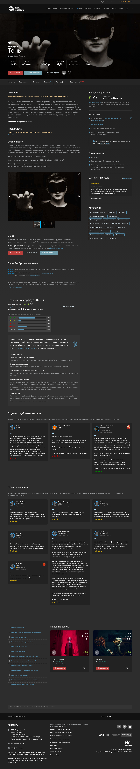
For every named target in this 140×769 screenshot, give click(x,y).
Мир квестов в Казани (16, 716)
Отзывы (47, 82)
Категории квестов (56, 748)
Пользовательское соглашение (61, 732)
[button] (79, 173)
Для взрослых (94, 223)
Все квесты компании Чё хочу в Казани (25, 632)
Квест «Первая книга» (18, 675)
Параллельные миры (96, 238)
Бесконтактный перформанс (21, 642)
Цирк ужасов (58, 660)
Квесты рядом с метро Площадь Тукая (24, 661)
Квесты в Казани (16, 628)
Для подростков (109, 220)
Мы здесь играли (52, 72)
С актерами (111, 212)
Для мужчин (109, 227)
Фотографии (61, 82)
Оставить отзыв (31, 253)
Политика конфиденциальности (61, 736)
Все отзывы (126, 178)
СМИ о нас (53, 745)
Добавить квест (55, 752)
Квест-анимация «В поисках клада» (24, 680)
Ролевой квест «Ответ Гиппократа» (23, 670)
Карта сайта (54, 755)
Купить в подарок (33, 72)
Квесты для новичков (18, 651)
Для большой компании (97, 212)
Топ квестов (94, 231)
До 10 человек (111, 238)
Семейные (105, 223)
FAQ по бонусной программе (60, 742)
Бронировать (15, 72)
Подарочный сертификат (120, 223)
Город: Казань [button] (117, 8)
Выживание (119, 235)
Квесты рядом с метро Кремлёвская (23, 656)
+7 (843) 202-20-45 (125, 2)
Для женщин (120, 227)
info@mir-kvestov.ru (56, 248)
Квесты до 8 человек (18, 647)
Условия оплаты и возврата (59, 739)
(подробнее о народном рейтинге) (18, 307)
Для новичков (113, 216)
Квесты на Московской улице (21, 666)
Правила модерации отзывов (60, 729)
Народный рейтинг (95, 102)
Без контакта (105, 231)
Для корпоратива (95, 220)
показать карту (97, 121)
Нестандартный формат (97, 216)
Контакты (36, 82)
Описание (11, 82)
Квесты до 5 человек (18, 637)
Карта (106, 8)
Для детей (122, 212)
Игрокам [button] (98, 8)
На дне (99, 660)
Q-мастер (12, 330)
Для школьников (123, 220)
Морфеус (116, 231)
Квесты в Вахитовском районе (21, 685)
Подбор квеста (51, 8)
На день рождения (96, 227)
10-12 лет (109, 235)
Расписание (23, 82)
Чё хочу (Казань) (19, 56)
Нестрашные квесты (96, 235)
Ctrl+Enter (62, 726)
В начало (106, 716)
